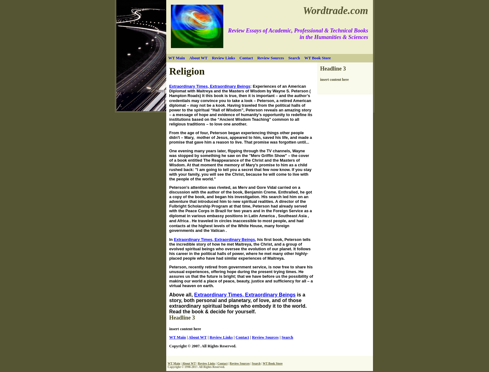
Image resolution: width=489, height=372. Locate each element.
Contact (246, 58)
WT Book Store (317, 58)
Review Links (223, 58)
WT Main (176, 58)
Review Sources (270, 58)
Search (294, 58)
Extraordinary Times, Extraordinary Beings (209, 86)
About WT (198, 58)
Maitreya (205, 91)
